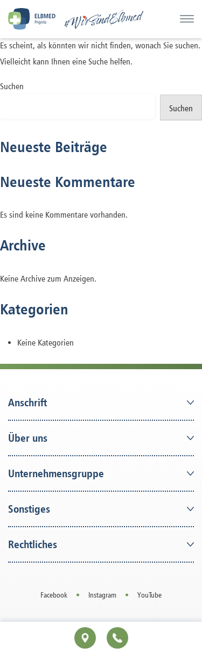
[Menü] (187, 19)
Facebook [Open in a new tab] (53, 594)
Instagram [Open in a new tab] (102, 594)
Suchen (12, 86)
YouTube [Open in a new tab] (149, 594)
